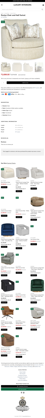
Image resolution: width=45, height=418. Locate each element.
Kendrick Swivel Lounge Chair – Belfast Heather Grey (21, 241)
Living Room (6, 13)
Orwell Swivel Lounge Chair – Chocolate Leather (22, 350)
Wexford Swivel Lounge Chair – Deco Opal (36, 183)
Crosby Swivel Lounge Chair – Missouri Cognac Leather (7, 323)
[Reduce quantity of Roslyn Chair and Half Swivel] (2, 82)
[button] (2, 4)
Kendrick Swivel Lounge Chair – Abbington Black (7, 295)
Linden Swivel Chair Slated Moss (7, 268)
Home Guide (22, 372)
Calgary (15, 366)
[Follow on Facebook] (21, 393)
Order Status (22, 378)
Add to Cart (25, 82)
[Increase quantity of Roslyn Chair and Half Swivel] (5, 82)
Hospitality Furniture (22, 377)
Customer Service (22, 375)
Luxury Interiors (22, 5)
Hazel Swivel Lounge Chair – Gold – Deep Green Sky (37, 295)
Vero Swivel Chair (35, 239)
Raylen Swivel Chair (21, 295)
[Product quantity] (4, 82)
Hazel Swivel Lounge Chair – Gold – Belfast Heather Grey (22, 184)
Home (2, 13)
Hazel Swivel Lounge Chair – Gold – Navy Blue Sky (7, 240)
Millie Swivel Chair (20, 267)
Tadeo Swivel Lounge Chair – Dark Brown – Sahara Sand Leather (37, 212)
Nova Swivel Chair (5, 182)
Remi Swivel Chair (5, 349)
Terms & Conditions (22, 380)
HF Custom (4, 17)
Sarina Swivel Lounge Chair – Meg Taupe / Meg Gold (37, 268)
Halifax (11, 366)
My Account (22, 373)
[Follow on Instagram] (23, 393)
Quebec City (37, 366)
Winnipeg (29, 366)
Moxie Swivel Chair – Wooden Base (21, 322)
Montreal (41, 365)
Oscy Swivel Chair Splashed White (35, 322)
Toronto (36, 365)
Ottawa (25, 366)
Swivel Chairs (13, 13)
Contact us (27, 78)
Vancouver (6, 366)
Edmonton (20, 366)
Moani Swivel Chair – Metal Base (22, 211)
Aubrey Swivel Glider (6, 211)
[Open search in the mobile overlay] (22, 9)
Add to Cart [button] (4, 187)
